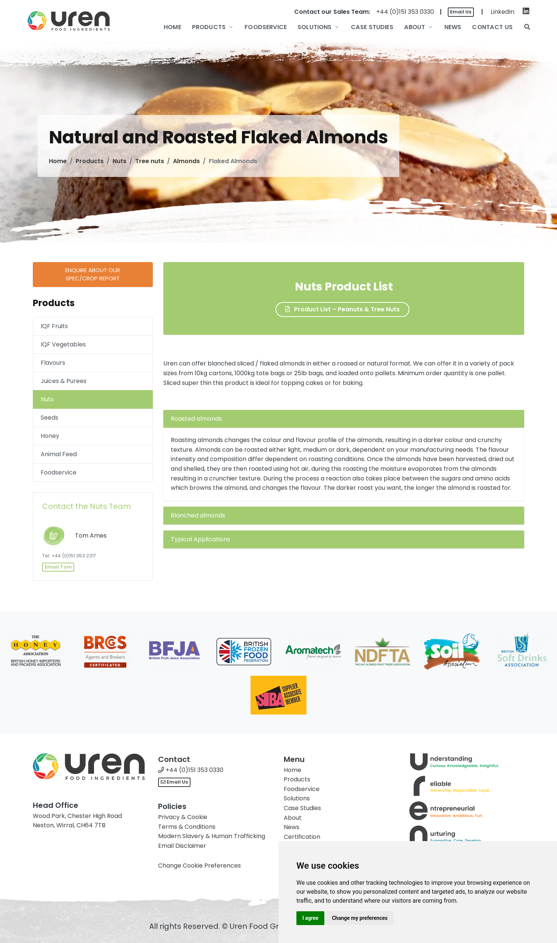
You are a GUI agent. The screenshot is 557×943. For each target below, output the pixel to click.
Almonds (186, 161)
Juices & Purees (63, 381)
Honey (50, 436)
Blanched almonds (198, 515)
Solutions (297, 798)
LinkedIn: (503, 11)
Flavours (53, 362)
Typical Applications (200, 539)
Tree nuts (149, 161)
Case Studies (302, 808)
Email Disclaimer (182, 845)
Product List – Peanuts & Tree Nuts (342, 309)
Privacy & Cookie (182, 817)
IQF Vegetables (63, 344)
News (291, 827)
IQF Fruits (54, 326)
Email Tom (58, 567)
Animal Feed (59, 454)
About (293, 817)
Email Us (460, 12)
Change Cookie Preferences (199, 865)
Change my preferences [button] (359, 918)
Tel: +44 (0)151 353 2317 (69, 556)
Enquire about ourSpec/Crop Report (92, 274)
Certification (302, 836)
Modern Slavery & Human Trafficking (211, 836)
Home (58, 161)
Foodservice (58, 472)
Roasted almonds (196, 418)
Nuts (119, 161)
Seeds (49, 417)
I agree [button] (310, 918)
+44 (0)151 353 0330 (405, 11)
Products (90, 161)
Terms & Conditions (186, 826)
